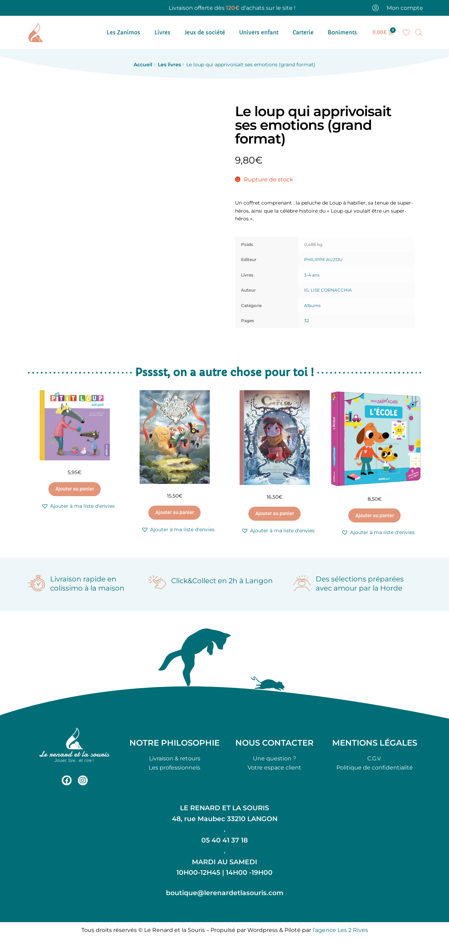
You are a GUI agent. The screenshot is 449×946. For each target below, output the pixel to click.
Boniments (342, 32)
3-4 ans (312, 275)
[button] (78, 506)
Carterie (303, 32)
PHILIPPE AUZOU (323, 259)
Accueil (143, 64)
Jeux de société (205, 32)
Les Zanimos (123, 32)
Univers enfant (259, 32)
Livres (162, 32)
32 (306, 320)
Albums (312, 305)
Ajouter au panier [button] (74, 489)
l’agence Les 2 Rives (340, 930)
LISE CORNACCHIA (331, 290)
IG (306, 290)
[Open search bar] (418, 32)
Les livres (169, 64)
